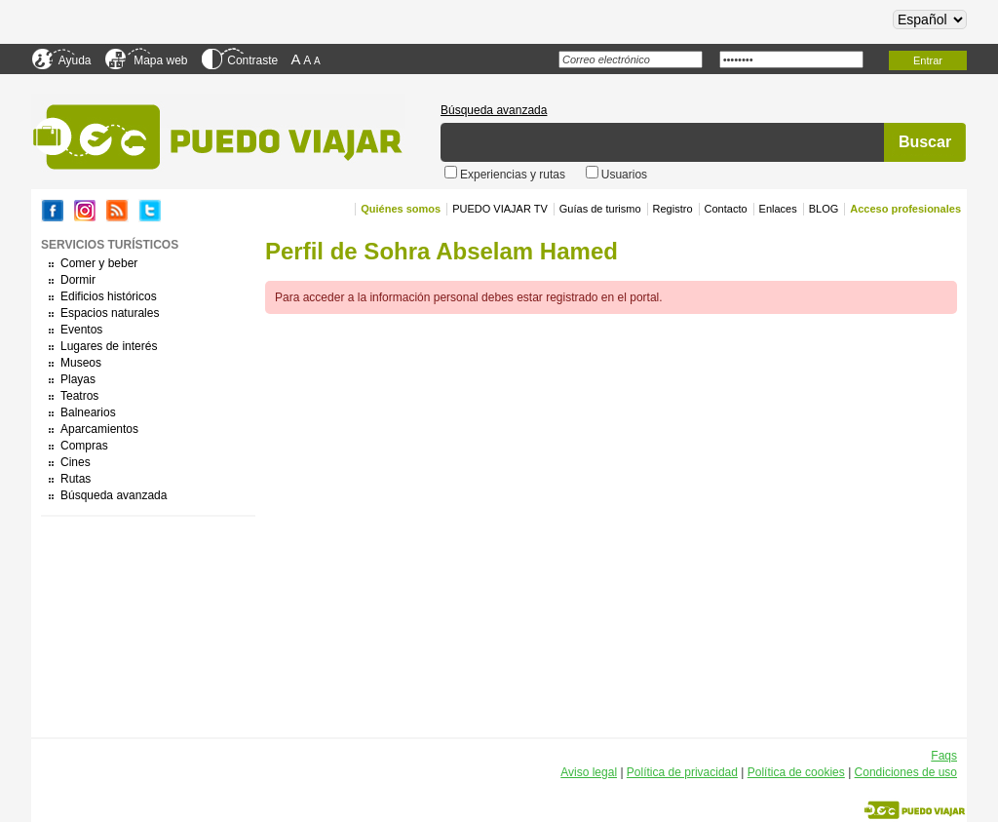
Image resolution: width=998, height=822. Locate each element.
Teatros (79, 396)
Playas (78, 379)
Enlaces (778, 209)
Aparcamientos (99, 429)
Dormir (78, 280)
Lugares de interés (108, 346)
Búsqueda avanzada (494, 110)
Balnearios (88, 412)
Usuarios (624, 174)
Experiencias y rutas (514, 174)
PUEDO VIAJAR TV (500, 209)
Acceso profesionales (905, 209)
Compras (84, 445)
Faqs (944, 756)
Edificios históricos (108, 296)
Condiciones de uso (906, 772)
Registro (673, 209)
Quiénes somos (401, 209)
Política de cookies (796, 772)
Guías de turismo (600, 209)
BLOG (824, 209)
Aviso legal (588, 772)
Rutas (75, 479)
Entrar (927, 60)
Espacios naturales (109, 313)
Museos (80, 363)
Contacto (726, 209)
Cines (75, 462)
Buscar (925, 142)
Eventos (81, 329)
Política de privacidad (682, 772)
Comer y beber (98, 263)
